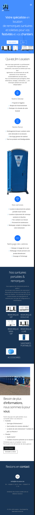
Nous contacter (12, 42)
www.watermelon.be (17, 511)
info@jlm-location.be (17, 481)
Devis (23, 42)
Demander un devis (10, 451)
